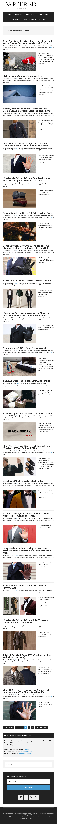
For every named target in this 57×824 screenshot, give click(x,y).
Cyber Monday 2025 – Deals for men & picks (25, 348)
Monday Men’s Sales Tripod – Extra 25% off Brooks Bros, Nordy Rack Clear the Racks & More (28, 109)
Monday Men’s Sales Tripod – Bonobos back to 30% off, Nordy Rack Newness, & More (26, 179)
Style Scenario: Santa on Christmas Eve (22, 76)
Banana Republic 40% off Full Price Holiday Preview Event (24, 586)
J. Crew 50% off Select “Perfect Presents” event (27, 280)
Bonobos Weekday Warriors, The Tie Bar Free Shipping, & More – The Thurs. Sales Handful (26, 246)
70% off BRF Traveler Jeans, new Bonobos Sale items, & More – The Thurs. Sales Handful (26, 691)
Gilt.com (31, 818)
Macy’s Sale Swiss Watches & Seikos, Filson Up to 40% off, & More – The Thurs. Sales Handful (27, 314)
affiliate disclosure (25, 753)
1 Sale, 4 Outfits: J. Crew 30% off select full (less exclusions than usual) (27, 656)
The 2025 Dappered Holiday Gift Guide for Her (26, 380)
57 (37, 727)
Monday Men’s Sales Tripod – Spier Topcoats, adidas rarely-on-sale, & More (25, 621)
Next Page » (43, 727)
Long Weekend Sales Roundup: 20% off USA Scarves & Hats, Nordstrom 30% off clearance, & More (27, 550)
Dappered (28, 6)
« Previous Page (8, 727)
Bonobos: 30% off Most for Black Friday (23, 480)
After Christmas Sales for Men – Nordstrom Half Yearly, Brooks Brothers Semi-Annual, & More (27, 42)
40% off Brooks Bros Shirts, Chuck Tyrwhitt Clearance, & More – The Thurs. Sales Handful (26, 144)
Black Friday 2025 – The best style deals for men (27, 413)
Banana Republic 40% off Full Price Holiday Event (28, 213)
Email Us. (27, 749)
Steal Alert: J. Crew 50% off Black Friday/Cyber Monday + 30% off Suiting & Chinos (26, 447)
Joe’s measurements (26, 751)
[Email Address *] (29, 781)
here (51, 47)
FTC (35, 818)
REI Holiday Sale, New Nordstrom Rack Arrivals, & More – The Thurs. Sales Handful (28, 514)
